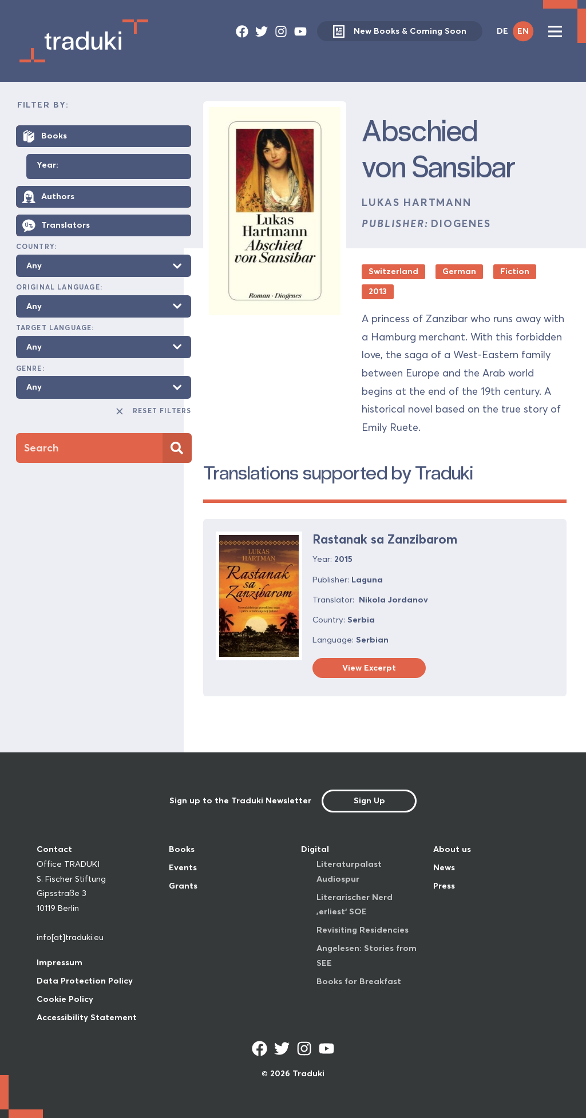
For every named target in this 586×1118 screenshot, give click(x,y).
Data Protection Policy (85, 981)
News (444, 867)
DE (502, 31)
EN (523, 31)
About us (452, 849)
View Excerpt (369, 668)
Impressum (59, 962)
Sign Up (369, 800)
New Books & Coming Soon (399, 31)
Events (183, 867)
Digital (315, 849)
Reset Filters (153, 411)
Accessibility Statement (87, 1017)
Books (182, 849)
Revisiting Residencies (362, 930)
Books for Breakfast (358, 981)
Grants (183, 886)
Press (444, 886)
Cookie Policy (65, 999)
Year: (47, 165)
